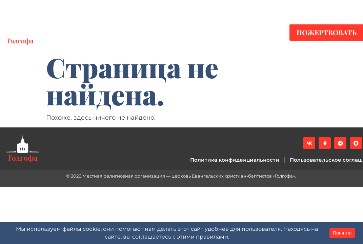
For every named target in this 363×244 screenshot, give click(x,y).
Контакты (253, 32)
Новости (70, 32)
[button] (352, 7)
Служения (158, 32)
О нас (206, 32)
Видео (113, 32)
